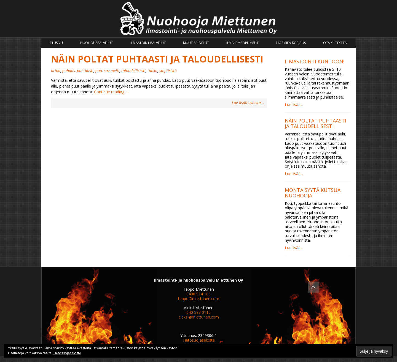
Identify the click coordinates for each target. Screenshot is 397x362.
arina (55, 70)
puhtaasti (85, 70)
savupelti (111, 70)
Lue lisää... (294, 104)
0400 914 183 (198, 293)
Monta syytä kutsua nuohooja (312, 193)
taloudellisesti (133, 70)
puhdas (68, 70)
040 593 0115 (198, 312)
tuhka (152, 70)
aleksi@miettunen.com (198, 317)
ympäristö (168, 70)
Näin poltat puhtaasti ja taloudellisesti (157, 59)
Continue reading (111, 91)
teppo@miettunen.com (198, 298)
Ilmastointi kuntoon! (314, 61)
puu (98, 70)
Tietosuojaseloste (199, 340)
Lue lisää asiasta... (248, 102)
